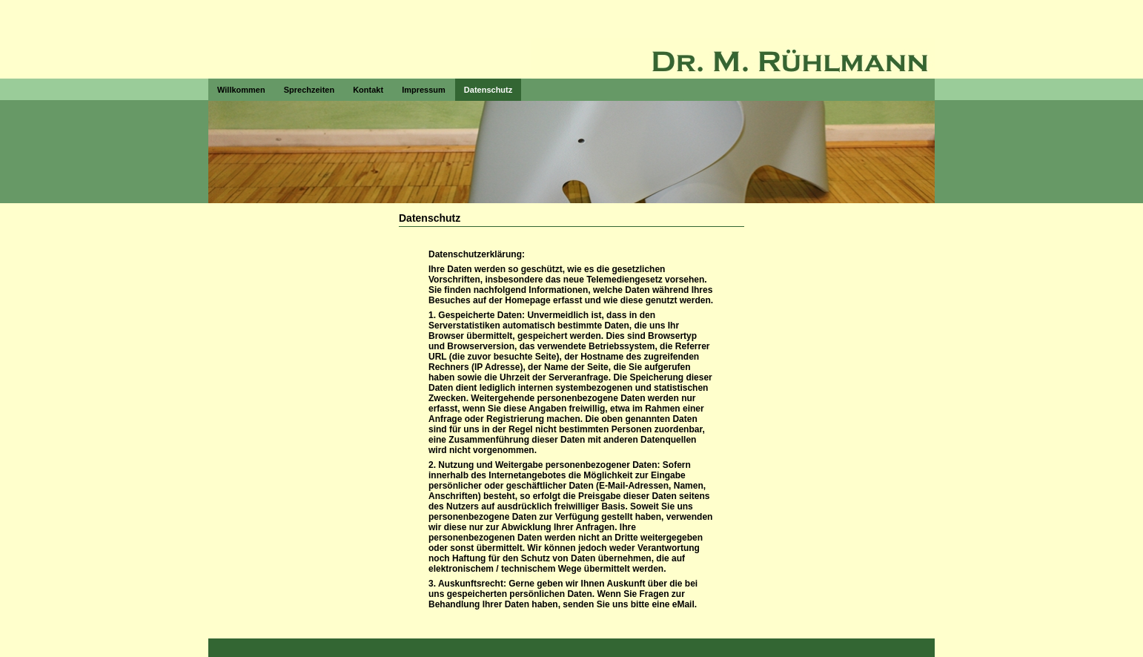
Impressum (423, 89)
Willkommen (241, 89)
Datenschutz (488, 89)
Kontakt (368, 89)
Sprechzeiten (309, 89)
